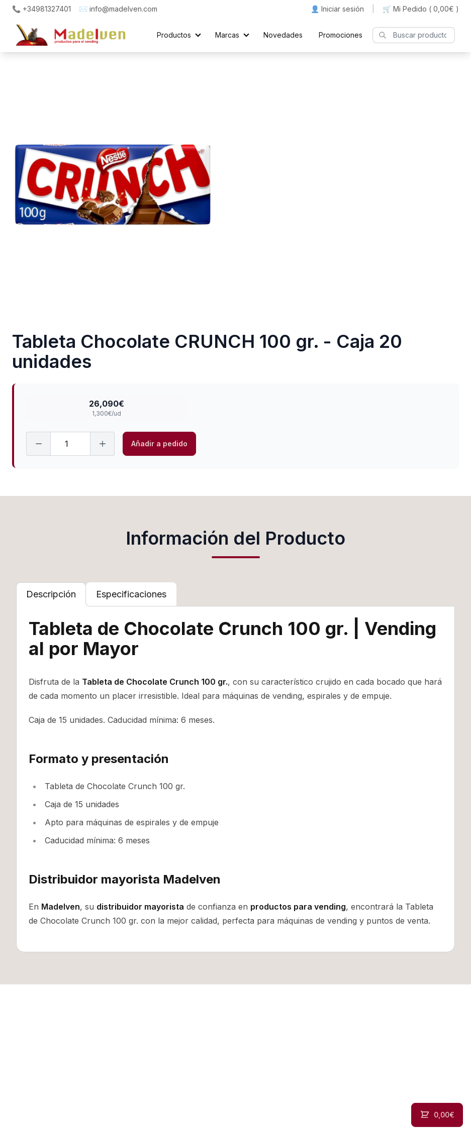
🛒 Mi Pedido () (421, 9)
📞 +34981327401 (41, 9)
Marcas (227, 35)
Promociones (340, 35)
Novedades (283, 35)
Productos (174, 35)
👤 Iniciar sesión (337, 9)
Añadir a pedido (159, 443)
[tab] (51, 594)
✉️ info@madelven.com (118, 9)
